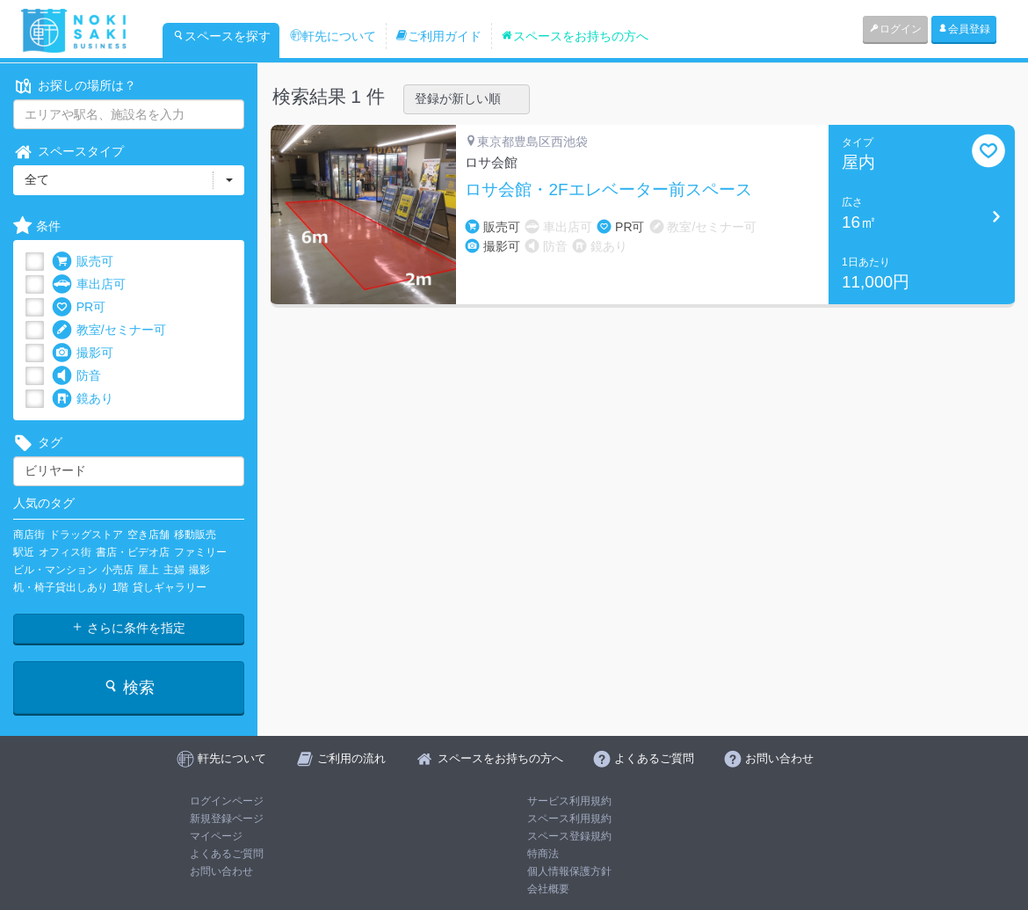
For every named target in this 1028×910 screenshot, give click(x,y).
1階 (120, 587)
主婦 (174, 570)
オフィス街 (65, 552)
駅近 (23, 552)
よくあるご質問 (227, 854)
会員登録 (964, 29)
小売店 (118, 570)
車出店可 (89, 284)
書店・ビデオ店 (133, 552)
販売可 (82, 261)
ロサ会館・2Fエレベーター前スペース (608, 190)
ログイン (895, 29)
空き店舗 (148, 534)
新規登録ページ (227, 818)
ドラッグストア (86, 534)
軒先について (333, 36)
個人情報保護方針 (569, 871)
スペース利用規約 (569, 818)
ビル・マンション (55, 570)
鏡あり (82, 398)
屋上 (148, 570)
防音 (76, 376)
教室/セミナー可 (109, 330)
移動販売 (195, 534)
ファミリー (200, 552)
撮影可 (82, 353)
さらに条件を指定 (128, 628)
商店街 (29, 534)
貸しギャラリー (169, 587)
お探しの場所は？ (74, 86)
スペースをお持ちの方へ (574, 36)
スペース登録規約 (569, 836)
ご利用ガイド (438, 36)
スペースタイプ (68, 152)
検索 (129, 687)
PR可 (78, 307)
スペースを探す (221, 36)
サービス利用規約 (569, 801)
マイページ (216, 836)
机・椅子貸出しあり (60, 587)
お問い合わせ (221, 871)
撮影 (199, 570)
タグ (37, 443)
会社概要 (548, 889)
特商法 (543, 854)
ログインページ (227, 801)
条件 (37, 226)
